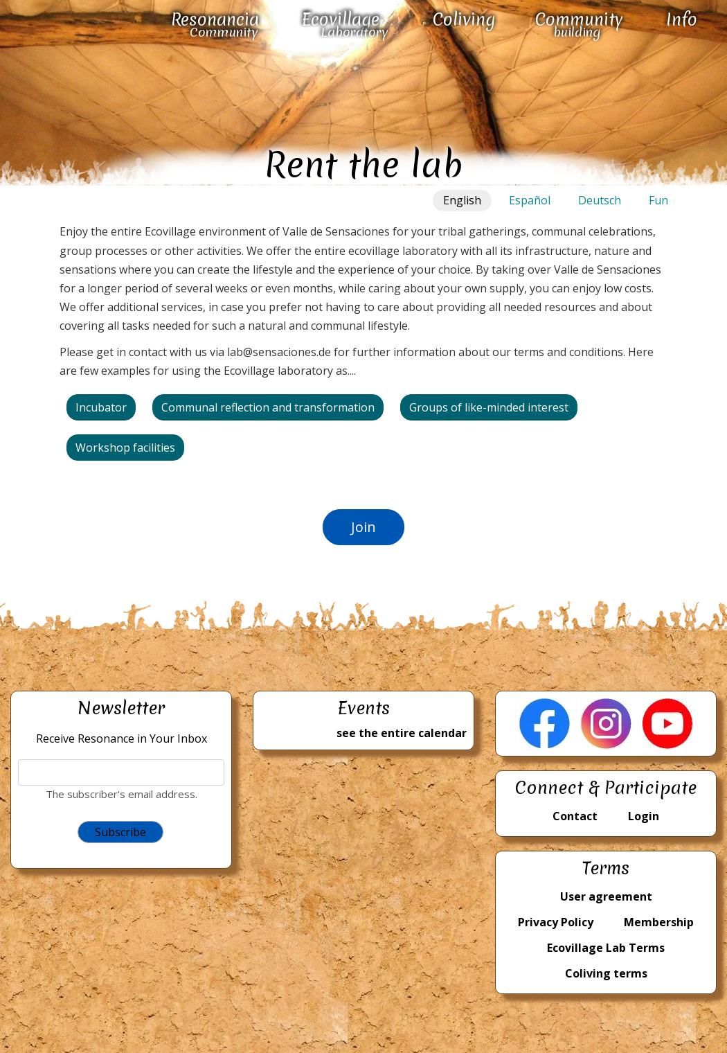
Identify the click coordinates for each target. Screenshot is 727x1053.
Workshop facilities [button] (125, 447)
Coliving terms (606, 973)
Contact (575, 816)
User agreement (606, 896)
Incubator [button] (101, 407)
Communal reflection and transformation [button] (268, 407)
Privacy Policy (555, 922)
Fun (658, 200)
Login (643, 816)
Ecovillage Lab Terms (606, 947)
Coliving (464, 19)
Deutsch (599, 200)
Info (681, 19)
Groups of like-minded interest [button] (488, 407)
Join (363, 526)
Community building (579, 24)
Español (529, 200)
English (462, 200)
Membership (659, 922)
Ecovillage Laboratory (345, 24)
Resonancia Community (215, 24)
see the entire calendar (401, 733)
